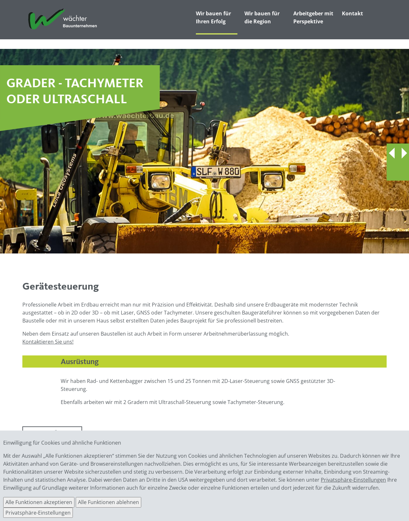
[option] (204, 151)
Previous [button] (392, 153)
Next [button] (403, 153)
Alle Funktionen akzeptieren (38, 502)
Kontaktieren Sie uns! (47, 341)
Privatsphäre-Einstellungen (353, 479)
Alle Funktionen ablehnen (108, 502)
